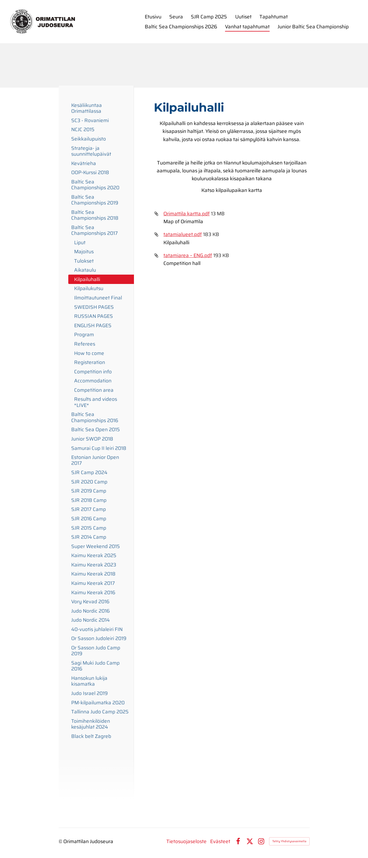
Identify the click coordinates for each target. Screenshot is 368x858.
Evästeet (220, 841)
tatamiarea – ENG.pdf (187, 255)
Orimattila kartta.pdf (186, 213)
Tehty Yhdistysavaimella (289, 841)
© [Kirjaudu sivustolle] (61, 841)
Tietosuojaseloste (186, 841)
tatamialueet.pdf (182, 234)
